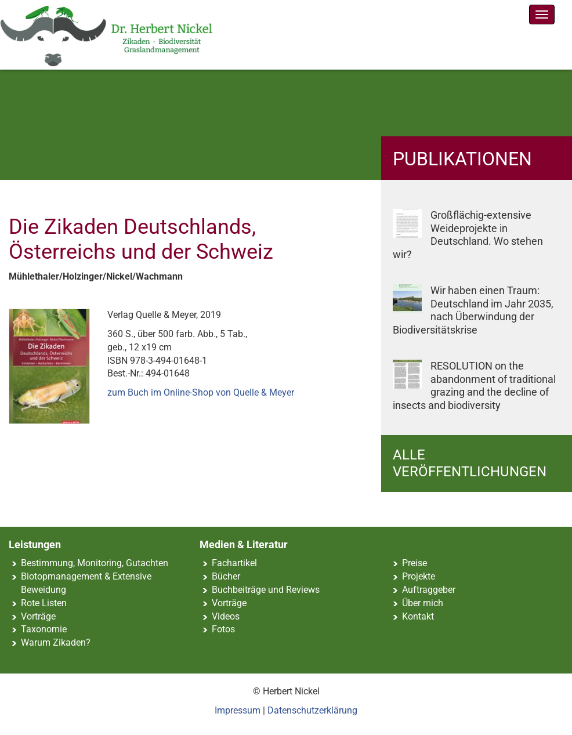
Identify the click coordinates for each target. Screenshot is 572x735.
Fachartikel (234, 563)
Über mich (422, 603)
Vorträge (38, 616)
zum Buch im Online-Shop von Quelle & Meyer (200, 392)
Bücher (226, 576)
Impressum (237, 710)
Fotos (223, 629)
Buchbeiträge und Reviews (266, 589)
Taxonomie (44, 629)
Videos (226, 616)
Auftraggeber (428, 589)
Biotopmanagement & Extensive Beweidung (86, 583)
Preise (414, 563)
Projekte (418, 576)
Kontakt (418, 616)
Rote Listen (44, 603)
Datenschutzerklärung (312, 710)
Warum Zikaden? (55, 642)
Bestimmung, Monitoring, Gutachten (94, 563)
